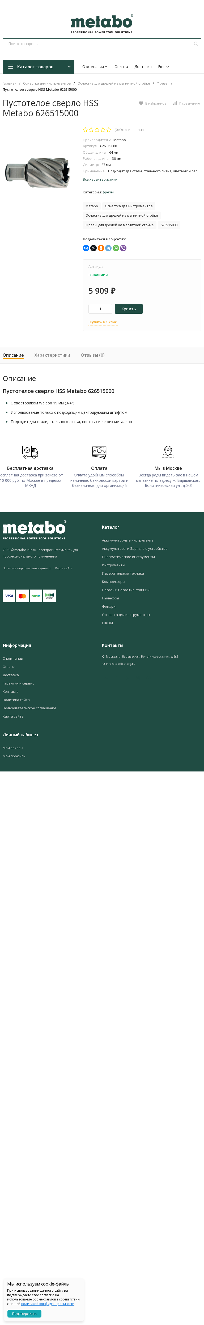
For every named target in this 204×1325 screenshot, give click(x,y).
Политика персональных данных (27, 568)
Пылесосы (110, 597)
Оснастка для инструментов (47, 83)
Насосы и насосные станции (126, 589)
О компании (95, 66)
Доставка (143, 66)
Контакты (11, 691)
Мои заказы (13, 747)
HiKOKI (107, 622)
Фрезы (162, 83)
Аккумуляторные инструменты (128, 540)
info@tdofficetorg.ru (120, 663)
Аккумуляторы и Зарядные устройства (135, 548)
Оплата (121, 66)
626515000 (169, 224)
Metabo (92, 206)
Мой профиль (14, 755)
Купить (129, 308)
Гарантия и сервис (18, 683)
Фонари (109, 606)
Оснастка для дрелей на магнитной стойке (114, 83)
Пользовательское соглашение (29, 707)
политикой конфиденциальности (47, 1304)
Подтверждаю (24, 1313)
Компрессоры (113, 581)
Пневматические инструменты (128, 556)
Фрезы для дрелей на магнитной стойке (120, 224)
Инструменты (113, 564)
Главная (9, 83)
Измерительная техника (123, 573)
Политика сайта (16, 699)
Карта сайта (63, 568)
